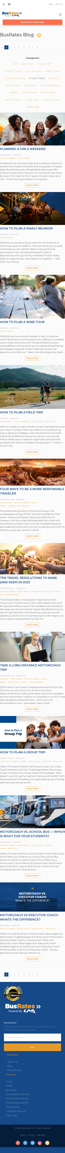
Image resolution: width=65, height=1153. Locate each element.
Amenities (27, 64)
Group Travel (23, 158)
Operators (31, 85)
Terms (23, 1135)
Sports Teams (13, 99)
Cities (9, 1081)
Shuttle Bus (48, 92)
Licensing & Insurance (18, 1094)
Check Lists (44, 64)
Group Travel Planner (17, 1098)
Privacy (31, 1135)
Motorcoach (13, 85)
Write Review (14, 1070)
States (9, 1086)
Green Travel (52, 71)
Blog (9, 1066)
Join (32, 1047)
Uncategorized (51, 99)
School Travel (29, 92)
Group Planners (15, 78)
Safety (13, 92)
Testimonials (13, 1107)
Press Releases (50, 85)
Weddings (32, 107)
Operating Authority (17, 1103)
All (15, 64)
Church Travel (13, 71)
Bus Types (11, 1090)
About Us (12, 1061)
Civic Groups (33, 71)
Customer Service (15, 1111)
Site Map (40, 1135)
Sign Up (59, 4)
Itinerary (54, 78)
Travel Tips (31, 99)
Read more (32, 185)
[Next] (42, 47)
